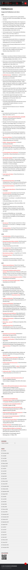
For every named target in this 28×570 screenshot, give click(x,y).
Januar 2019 (5, 483)
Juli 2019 (4, 468)
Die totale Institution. (7, 228)
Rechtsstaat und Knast (7, 255)
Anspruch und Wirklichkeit (8, 303)
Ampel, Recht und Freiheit (8, 174)
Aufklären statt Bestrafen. (8, 298)
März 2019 (5, 478)
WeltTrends (5, 355)
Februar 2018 (5, 509)
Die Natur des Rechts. (7, 424)
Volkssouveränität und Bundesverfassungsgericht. (12, 412)
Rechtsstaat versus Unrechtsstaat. (9, 333)
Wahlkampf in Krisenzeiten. (8, 318)
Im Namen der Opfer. (7, 371)
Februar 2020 (5, 463)
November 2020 (6, 453)
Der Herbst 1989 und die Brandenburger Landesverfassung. (15, 385)
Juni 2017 (4, 529)
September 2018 (6, 491)
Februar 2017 (5, 539)
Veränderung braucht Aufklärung (9, 313)
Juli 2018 (4, 496)
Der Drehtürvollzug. (7, 236)
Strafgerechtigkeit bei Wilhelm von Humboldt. (12, 428)
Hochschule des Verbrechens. (8, 180)
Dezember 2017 (6, 514)
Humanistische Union (16, 294)
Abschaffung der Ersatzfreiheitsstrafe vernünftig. (12, 276)
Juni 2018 (4, 499)
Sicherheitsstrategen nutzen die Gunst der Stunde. (12, 407)
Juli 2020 (4, 455)
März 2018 (5, 506)
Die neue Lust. (5, 222)
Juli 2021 (4, 450)
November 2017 (6, 516)
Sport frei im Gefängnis (7, 137)
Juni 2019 (4, 471)
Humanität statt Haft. (7, 192)
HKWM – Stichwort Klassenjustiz (9, 142)
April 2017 (5, 534)
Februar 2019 (5, 481)
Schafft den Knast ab (7, 74)
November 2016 (6, 547)
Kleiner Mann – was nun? (8, 321)
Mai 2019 (4, 473)
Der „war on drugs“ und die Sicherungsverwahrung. (13, 377)
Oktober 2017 (5, 519)
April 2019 (5, 476)
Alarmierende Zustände (7, 157)
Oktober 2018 (5, 488)
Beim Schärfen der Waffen (8, 253)
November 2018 (6, 486)
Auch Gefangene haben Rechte (9, 189)
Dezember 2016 (6, 544)
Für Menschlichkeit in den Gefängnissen (10, 152)
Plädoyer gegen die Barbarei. (8, 265)
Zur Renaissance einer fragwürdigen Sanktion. (12, 403)
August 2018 (5, 493)
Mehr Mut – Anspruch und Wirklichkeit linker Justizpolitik (14, 116)
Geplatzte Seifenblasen (7, 145)
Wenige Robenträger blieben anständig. (10, 241)
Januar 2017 (5, 542)
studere (17, 366)
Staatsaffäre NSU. (6, 337)
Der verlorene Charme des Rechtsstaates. (11, 416)
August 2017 (5, 524)
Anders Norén (9, 567)
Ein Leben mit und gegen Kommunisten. (10, 357)
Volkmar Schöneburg (11, 566)
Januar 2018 (5, 511)
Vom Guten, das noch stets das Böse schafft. (11, 280)
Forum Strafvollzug (6, 345)
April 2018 (5, 504)
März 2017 (5, 537)
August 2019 (5, 465)
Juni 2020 (4, 458)
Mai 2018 (4, 501)
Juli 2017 (4, 526)
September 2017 (6, 521)
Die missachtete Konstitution (8, 185)
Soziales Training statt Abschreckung (10, 362)
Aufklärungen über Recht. (8, 325)
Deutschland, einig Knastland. (8, 339)
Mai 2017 (4, 532)
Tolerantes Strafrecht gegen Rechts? (10, 419)
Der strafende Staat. (7, 247)
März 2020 (5, 460)
